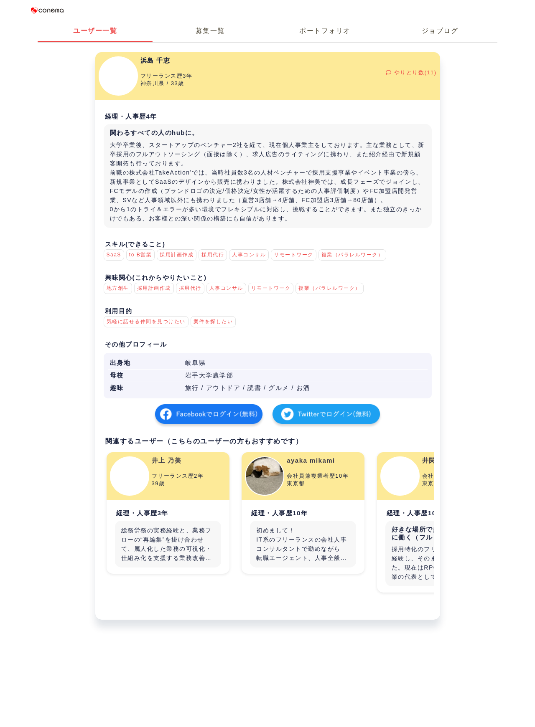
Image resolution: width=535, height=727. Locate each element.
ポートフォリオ (325, 30)
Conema (47, 10)
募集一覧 (210, 30)
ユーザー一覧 (95, 30)
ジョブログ (440, 30)
